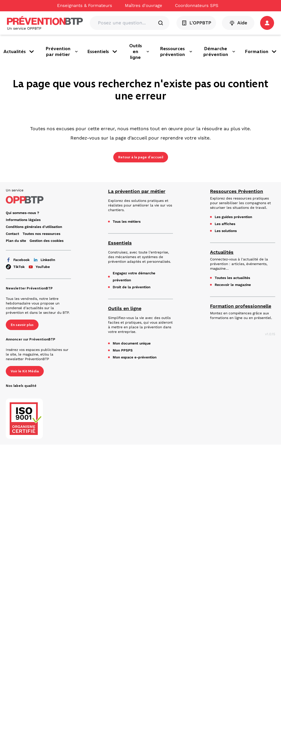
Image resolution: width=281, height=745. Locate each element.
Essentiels (102, 51)
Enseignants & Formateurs (84, 5)
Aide (238, 23)
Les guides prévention (233, 217)
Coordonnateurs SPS (196, 5)
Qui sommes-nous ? (22, 213)
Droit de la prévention (131, 287)
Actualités (19, 51)
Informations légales (23, 220)
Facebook (18, 259)
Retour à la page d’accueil (140, 157)
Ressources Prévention (236, 191)
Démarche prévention (219, 51)
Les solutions (226, 231)
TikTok (15, 266)
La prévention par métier (136, 191)
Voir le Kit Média (25, 371)
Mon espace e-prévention (134, 357)
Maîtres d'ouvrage (143, 5)
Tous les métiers (126, 222)
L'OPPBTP (196, 23)
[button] (267, 23)
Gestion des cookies (46, 241)
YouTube (39, 266)
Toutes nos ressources (41, 234)
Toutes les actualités (232, 278)
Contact (12, 234)
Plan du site (16, 241)
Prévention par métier (62, 51)
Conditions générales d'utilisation (34, 227)
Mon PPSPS (123, 350)
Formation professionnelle (240, 306)
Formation (261, 51)
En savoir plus (22, 324)
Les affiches (225, 224)
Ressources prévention (176, 51)
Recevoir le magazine (233, 285)
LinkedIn (44, 259)
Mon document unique (132, 343)
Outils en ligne (139, 51)
